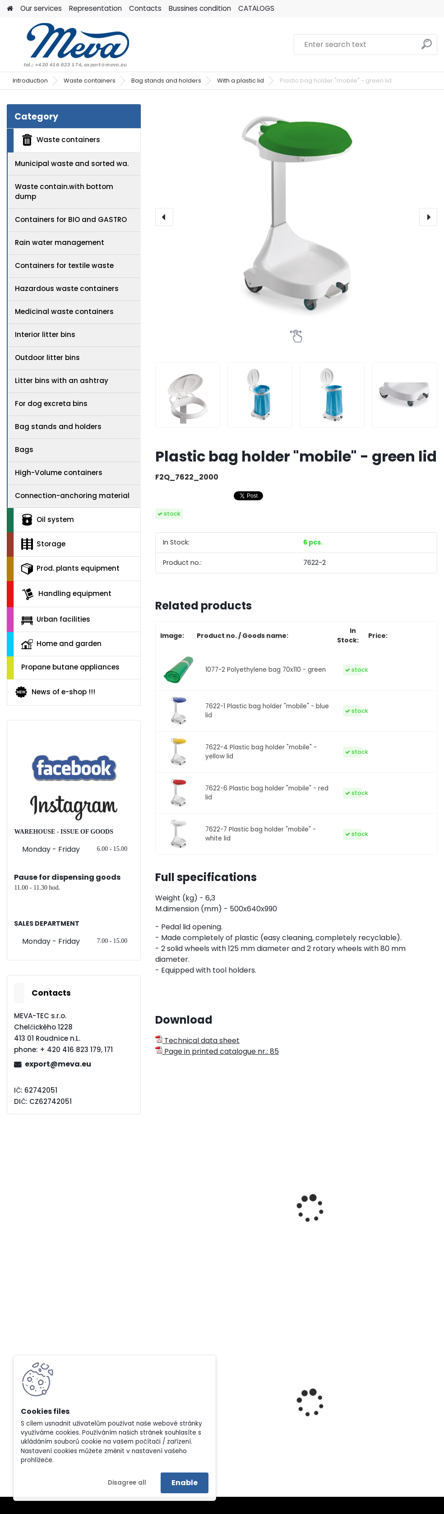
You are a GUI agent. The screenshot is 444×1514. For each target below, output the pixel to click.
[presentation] (164, 217)
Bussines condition (200, 8)
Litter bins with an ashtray (61, 380)
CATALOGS (256, 8)
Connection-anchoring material (72, 495)
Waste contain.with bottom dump (64, 192)
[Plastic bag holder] (187, 394)
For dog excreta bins (51, 403)
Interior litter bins (45, 334)
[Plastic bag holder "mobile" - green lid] (296, 217)
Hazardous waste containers (67, 288)
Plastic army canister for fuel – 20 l (392, 1411)
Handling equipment (66, 594)
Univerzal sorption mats (289, 1400)
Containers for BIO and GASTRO (71, 219)
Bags (24, 449)
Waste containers (90, 80)
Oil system (47, 520)
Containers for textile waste (64, 265)
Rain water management (59, 242)
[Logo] (69, 44)
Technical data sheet (197, 1040)
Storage (43, 544)
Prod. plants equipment (70, 569)
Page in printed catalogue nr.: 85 (217, 1051)
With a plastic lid (240, 80)
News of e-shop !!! (54, 692)
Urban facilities (55, 619)
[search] (426, 47)
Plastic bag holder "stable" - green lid (194, 1208)
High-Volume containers (58, 472)
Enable (184, 1482)
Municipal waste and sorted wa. (72, 163)
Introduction (30, 80)
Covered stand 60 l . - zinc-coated (296, 1199)
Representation (95, 8)
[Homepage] (10, 9)
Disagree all (127, 1482)
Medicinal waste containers (64, 311)
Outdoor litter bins (47, 357)
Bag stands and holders (166, 80)
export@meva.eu (58, 1064)
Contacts (145, 8)
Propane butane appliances (70, 667)
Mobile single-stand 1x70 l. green (389, 1193)
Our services (41, 8)
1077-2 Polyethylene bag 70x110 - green (265, 669)
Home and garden (61, 644)
